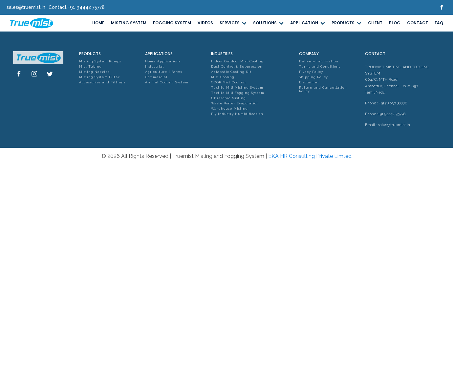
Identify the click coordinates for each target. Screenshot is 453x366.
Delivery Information (318, 61)
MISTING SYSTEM (128, 23)
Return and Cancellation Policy (323, 89)
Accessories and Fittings (102, 82)
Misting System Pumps (100, 61)
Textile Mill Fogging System (237, 93)
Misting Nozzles (94, 72)
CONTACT (417, 23)
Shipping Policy (313, 77)
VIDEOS (205, 23)
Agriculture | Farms (163, 72)
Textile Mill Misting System (237, 87)
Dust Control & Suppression (237, 66)
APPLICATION (307, 23)
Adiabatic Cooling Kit (231, 72)
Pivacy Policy (311, 72)
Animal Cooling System (166, 82)
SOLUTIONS (268, 23)
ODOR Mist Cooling (228, 82)
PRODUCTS (346, 23)
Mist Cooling (222, 77)
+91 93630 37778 (393, 103)
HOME (98, 23)
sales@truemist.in (394, 124)
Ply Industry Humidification (237, 114)
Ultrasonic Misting (228, 98)
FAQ (439, 23)
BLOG (394, 23)
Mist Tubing (90, 66)
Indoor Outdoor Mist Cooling (237, 61)
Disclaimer (309, 82)
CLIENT (375, 23)
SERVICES (233, 23)
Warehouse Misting (229, 108)
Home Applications (163, 61)
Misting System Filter (99, 77)
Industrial (154, 66)
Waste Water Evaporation (235, 103)
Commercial (156, 77)
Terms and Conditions (319, 66)
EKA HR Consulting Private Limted (310, 156)
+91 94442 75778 (392, 114)
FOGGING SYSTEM (172, 23)
